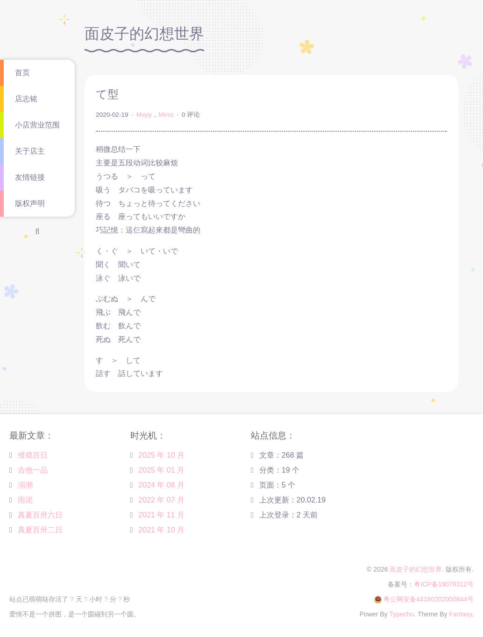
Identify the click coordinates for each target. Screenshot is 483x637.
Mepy (144, 114)
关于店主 (30, 151)
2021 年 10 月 (161, 530)
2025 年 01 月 (161, 470)
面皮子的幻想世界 (416, 569)
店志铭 (26, 99)
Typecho (401, 614)
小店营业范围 (37, 125)
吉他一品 (33, 470)
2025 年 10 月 (161, 455)
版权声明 (30, 203)
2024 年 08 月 (161, 485)
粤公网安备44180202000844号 (429, 599)
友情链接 (30, 177)
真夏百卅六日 (40, 515)
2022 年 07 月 (161, 500)
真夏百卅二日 (40, 530)
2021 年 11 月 (161, 515)
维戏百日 (33, 455)
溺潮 (25, 485)
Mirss (165, 114)
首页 (22, 73)
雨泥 (25, 500)
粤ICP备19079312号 (444, 584)
